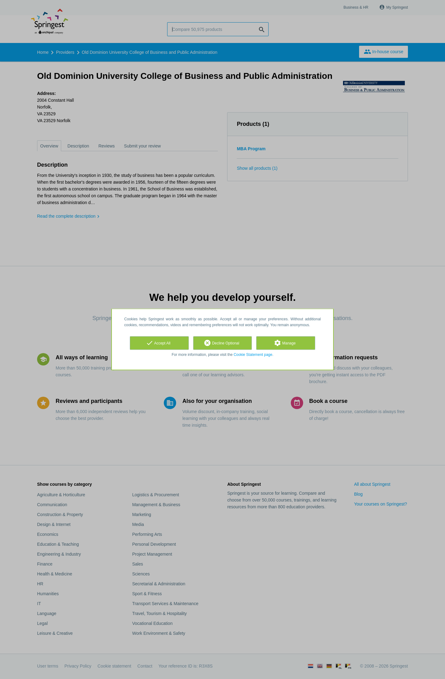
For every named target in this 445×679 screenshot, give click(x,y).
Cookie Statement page (253, 354)
